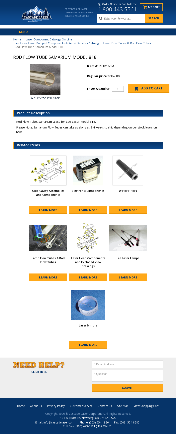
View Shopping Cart (146, 415)
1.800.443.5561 (117, 9)
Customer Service (81, 415)
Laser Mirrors (88, 334)
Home (17, 39)
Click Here (39, 380)
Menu (23, 32)
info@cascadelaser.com (59, 431)
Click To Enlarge (47, 98)
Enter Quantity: (98, 88)
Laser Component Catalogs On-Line (49, 39)
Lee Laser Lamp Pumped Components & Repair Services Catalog (57, 43)
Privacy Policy (56, 415)
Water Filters (128, 200)
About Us (36, 415)
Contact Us (105, 415)
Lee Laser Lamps (128, 267)
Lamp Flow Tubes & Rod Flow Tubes (127, 43)
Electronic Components (88, 200)
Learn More (48, 219)
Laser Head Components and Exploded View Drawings (88, 271)
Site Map (123, 415)
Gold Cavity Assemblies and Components (48, 202)
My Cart (154, 7)
